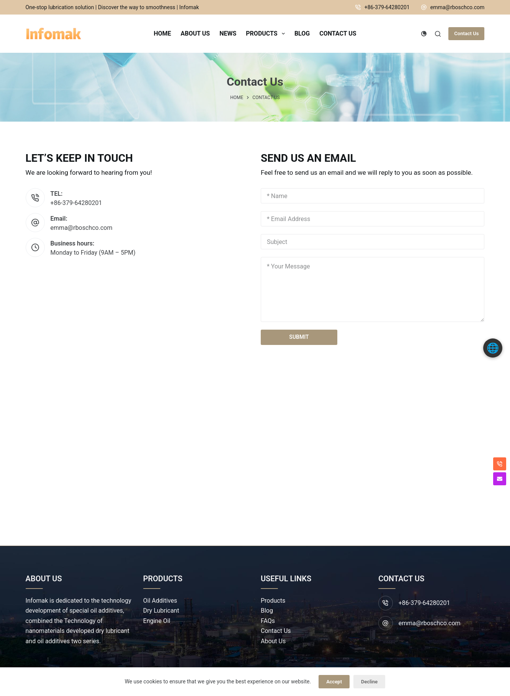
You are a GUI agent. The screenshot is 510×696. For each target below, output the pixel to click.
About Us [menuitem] (195, 33)
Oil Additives (160, 600)
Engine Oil (156, 620)
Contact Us (466, 33)
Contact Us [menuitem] (337, 33)
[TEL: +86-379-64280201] (35, 197)
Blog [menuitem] (302, 33)
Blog (267, 610)
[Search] (438, 34)
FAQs (268, 620)
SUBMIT (299, 337)
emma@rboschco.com (457, 7)
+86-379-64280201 (387, 7)
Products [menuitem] (267, 33)
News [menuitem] (227, 33)
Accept (334, 682)
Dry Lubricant (161, 610)
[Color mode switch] (423, 33)
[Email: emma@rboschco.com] (35, 222)
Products (273, 600)
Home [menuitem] (162, 33)
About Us (273, 641)
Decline (369, 682)
